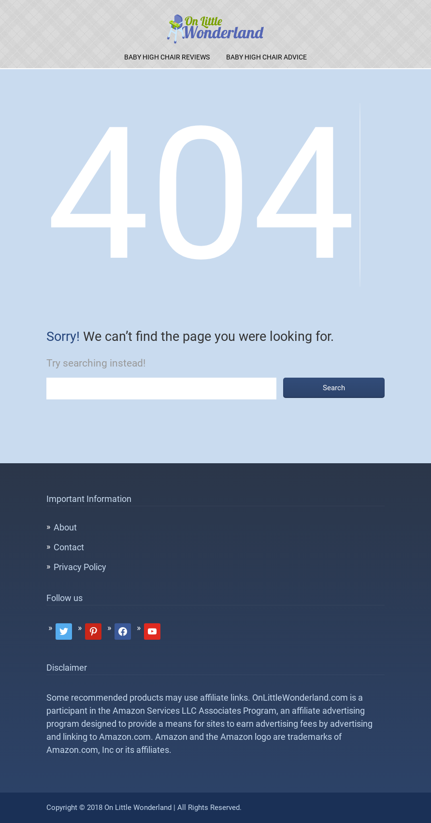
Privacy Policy (80, 567)
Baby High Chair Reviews (167, 57)
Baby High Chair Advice (266, 57)
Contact (69, 547)
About (65, 527)
